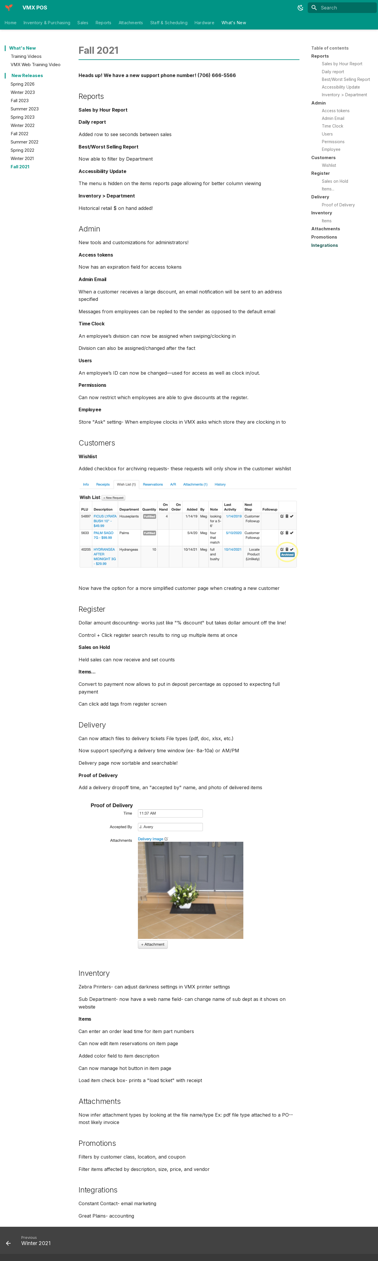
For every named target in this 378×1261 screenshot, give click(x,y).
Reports (104, 22)
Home (11, 22)
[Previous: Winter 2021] (30, 1242)
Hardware (204, 22)
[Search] (342, 7)
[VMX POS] (8, 7)
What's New (233, 22)
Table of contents (330, 47)
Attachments (131, 22)
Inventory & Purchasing (47, 22)
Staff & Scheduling (169, 22)
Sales (82, 22)
